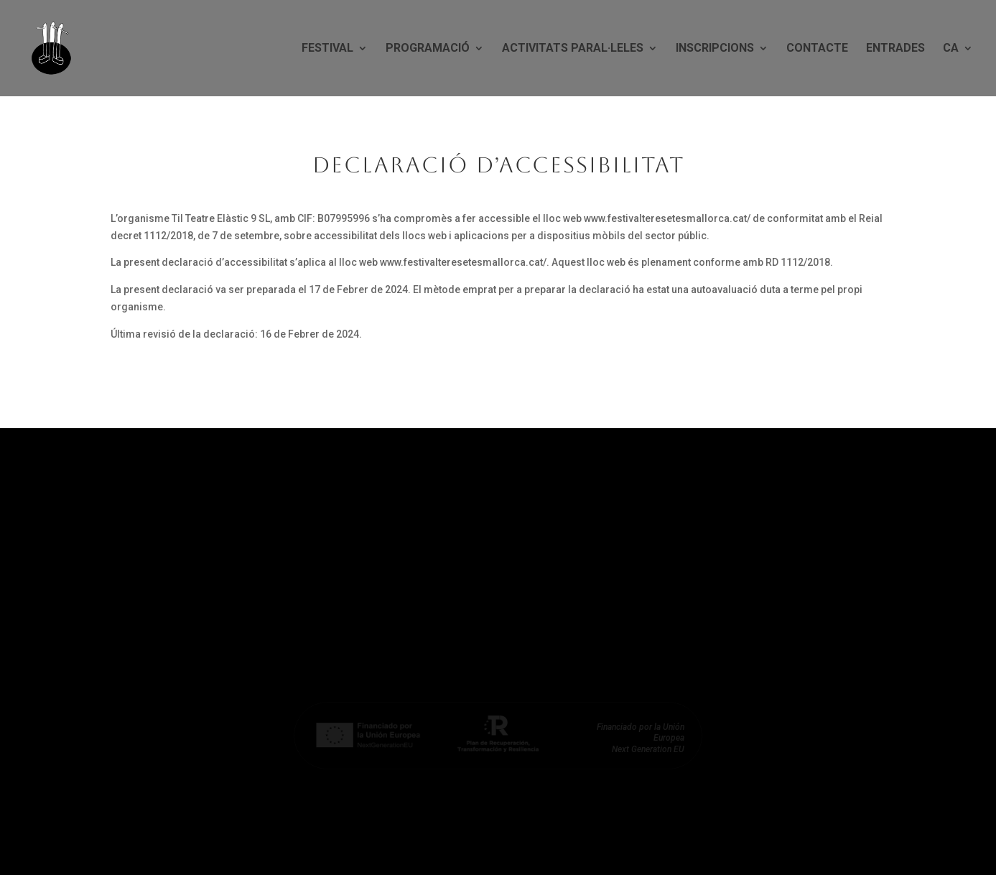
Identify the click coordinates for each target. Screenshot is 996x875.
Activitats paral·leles (572, 49)
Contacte (817, 49)
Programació (428, 49)
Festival (327, 49)
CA (951, 49)
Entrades (895, 49)
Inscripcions (715, 49)
